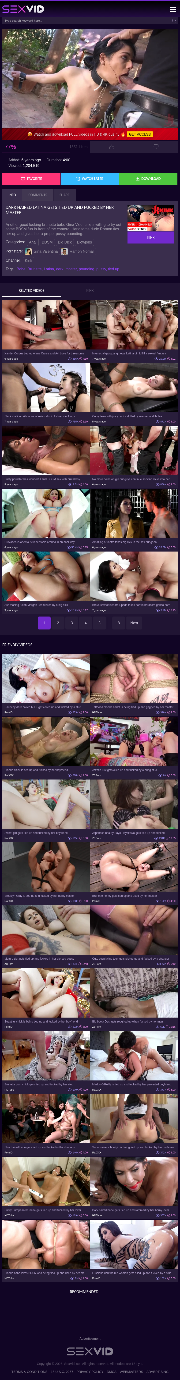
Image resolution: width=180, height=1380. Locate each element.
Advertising (157, 1372)
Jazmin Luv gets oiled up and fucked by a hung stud (124, 770)
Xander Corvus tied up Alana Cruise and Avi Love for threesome (44, 353)
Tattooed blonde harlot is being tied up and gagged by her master (132, 707)
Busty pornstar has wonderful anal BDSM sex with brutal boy (42, 479)
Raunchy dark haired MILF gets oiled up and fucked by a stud (42, 707)
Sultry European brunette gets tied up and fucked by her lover (42, 1210)
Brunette (35, 269)
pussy (101, 269)
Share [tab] (65, 195)
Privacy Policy (89, 1372)
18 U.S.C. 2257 (62, 1372)
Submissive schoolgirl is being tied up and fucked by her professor (133, 1147)
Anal (33, 242)
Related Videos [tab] (31, 290)
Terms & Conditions (29, 1372)
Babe (21, 269)
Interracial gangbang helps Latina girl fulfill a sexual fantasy (129, 353)
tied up (113, 269)
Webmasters (131, 1372)
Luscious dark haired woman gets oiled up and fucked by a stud (132, 1273)
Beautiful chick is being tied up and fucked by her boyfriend (41, 1021)
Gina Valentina (41, 251)
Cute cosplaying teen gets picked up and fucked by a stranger (130, 958)
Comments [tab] (37, 195)
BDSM (47, 242)
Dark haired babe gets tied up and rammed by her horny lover (130, 1210)
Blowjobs (84, 242)
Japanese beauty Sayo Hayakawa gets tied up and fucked (128, 833)
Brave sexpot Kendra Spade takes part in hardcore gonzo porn (131, 605)
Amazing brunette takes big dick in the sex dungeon (124, 542)
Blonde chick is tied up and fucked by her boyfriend (36, 770)
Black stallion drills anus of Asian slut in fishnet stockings (39, 416)
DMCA (111, 1372)
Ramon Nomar (77, 251)
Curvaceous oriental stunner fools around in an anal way (39, 542)
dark (59, 269)
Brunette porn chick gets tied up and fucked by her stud (38, 1084)
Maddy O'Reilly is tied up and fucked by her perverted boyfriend (131, 1084)
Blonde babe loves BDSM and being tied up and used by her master (46, 1273)
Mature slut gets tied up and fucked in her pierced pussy (39, 958)
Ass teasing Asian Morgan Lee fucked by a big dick (36, 605)
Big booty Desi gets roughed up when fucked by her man (127, 1021)
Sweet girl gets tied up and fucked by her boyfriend (36, 833)
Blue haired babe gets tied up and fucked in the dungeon (39, 1147)
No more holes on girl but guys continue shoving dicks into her (131, 479)
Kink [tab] (90, 290)
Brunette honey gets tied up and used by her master (124, 895)
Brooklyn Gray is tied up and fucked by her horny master (39, 895)
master (71, 269)
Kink (28, 261)
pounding (86, 269)
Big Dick (65, 242)
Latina (49, 269)
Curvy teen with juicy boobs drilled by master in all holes (127, 416)
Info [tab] (12, 195)
